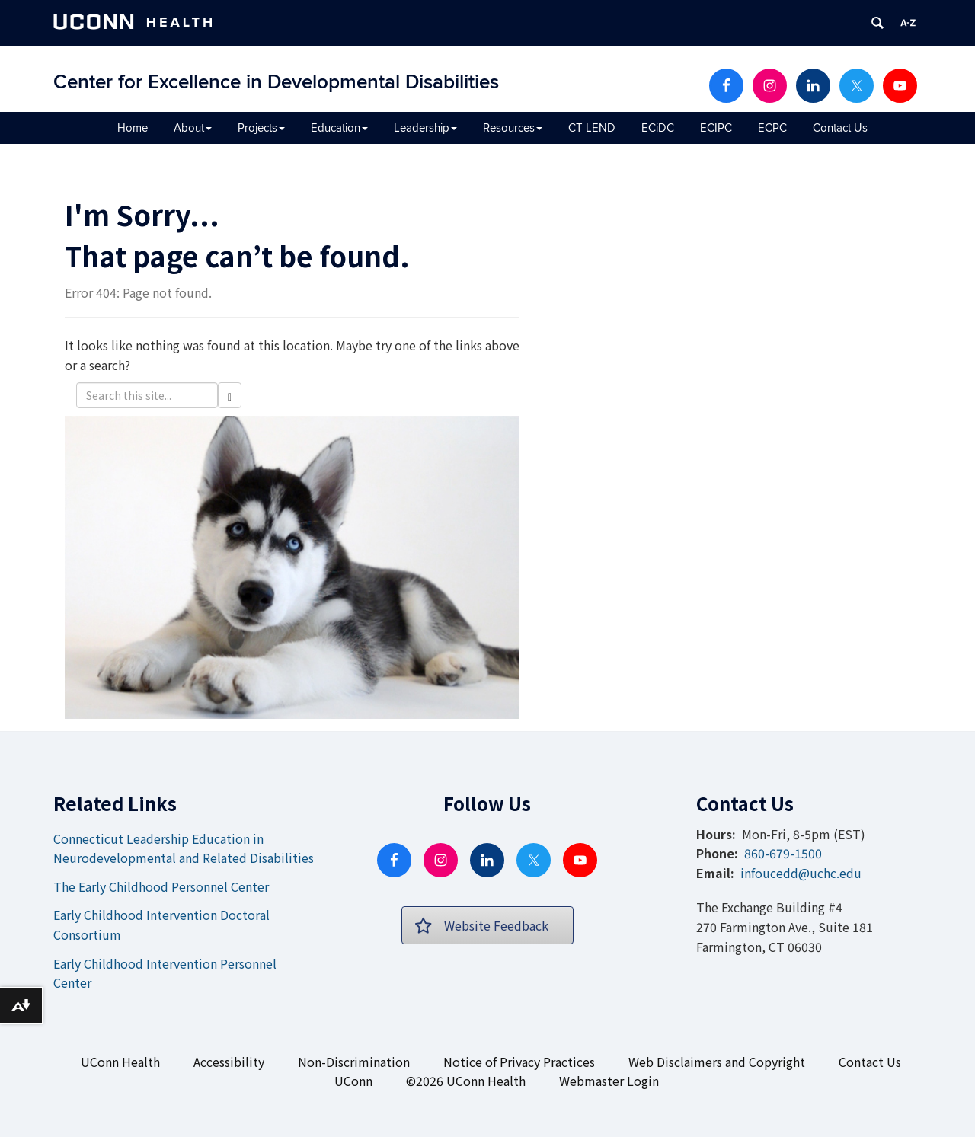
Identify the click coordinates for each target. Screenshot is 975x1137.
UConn (353, 1081)
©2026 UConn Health (466, 1081)
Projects (261, 128)
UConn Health (120, 1061)
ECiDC (657, 128)
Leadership (425, 128)
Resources (512, 128)
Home (132, 128)
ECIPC (716, 128)
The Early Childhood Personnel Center (161, 886)
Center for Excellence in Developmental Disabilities (276, 82)
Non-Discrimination (354, 1061)
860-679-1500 (783, 853)
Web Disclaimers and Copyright (716, 1061)
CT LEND (591, 128)
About (193, 128)
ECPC (772, 128)
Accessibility (228, 1061)
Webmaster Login (609, 1081)
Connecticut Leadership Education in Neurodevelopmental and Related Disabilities (183, 848)
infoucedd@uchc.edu (801, 873)
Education (339, 128)
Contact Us (840, 128)
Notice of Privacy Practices (519, 1061)
